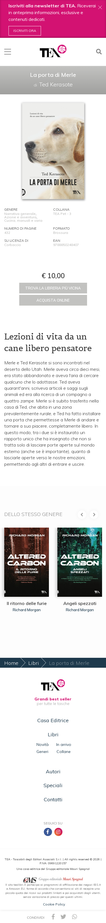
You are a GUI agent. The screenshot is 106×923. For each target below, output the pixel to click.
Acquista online (53, 300)
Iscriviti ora (24, 31)
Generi (42, 751)
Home (11, 663)
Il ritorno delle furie (27, 603)
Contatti (53, 799)
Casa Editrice (53, 720)
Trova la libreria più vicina (53, 288)
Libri (33, 663)
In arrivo (63, 744)
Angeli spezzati (79, 603)
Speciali (53, 785)
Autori (53, 771)
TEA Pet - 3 (62, 214)
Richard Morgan (27, 610)
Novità (42, 744)
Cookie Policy (54, 904)
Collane (64, 751)
